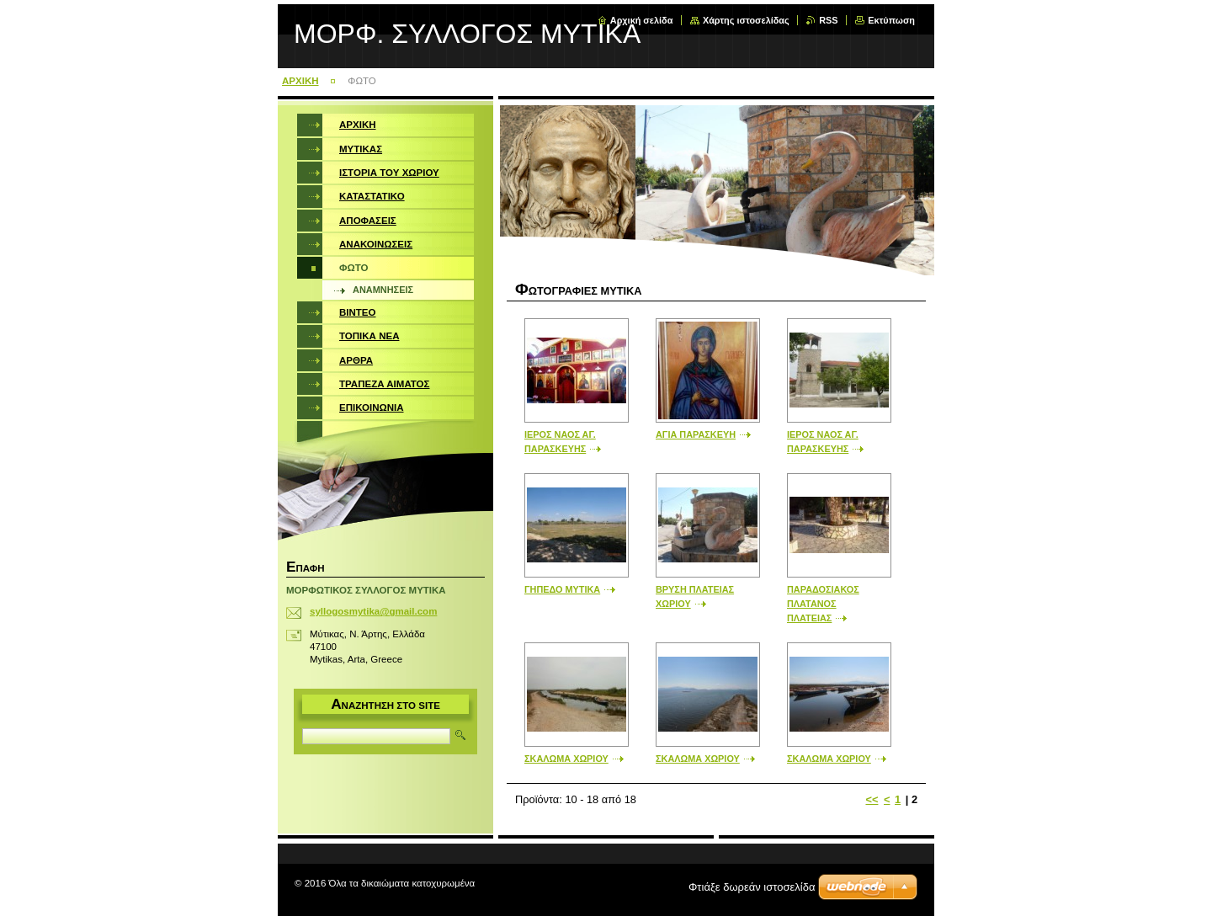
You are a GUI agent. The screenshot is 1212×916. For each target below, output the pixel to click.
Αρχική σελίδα (641, 20)
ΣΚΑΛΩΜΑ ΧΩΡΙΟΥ (566, 759)
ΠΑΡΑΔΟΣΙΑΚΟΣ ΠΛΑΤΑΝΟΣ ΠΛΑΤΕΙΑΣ (823, 603)
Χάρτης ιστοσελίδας (746, 20)
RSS (828, 20)
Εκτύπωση (891, 20)
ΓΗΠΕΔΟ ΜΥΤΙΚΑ (562, 589)
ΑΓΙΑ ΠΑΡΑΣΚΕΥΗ (696, 434)
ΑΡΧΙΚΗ (300, 81)
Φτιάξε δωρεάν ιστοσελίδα (751, 887)
